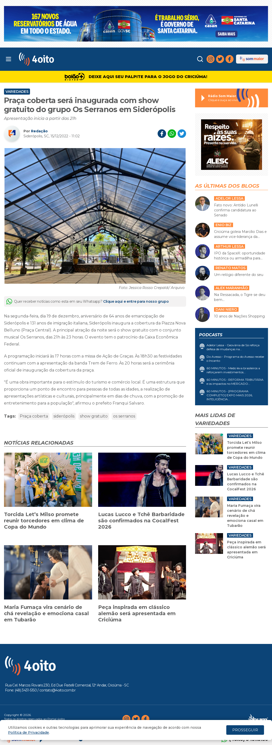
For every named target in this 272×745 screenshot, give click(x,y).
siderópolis (63, 416)
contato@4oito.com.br (57, 690)
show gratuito (94, 416)
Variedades (16, 91)
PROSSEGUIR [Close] (245, 729)
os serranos (124, 416)
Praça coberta (34, 416)
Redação (39, 131)
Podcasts (210, 334)
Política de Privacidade (28, 732)
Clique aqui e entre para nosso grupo (136, 301)
